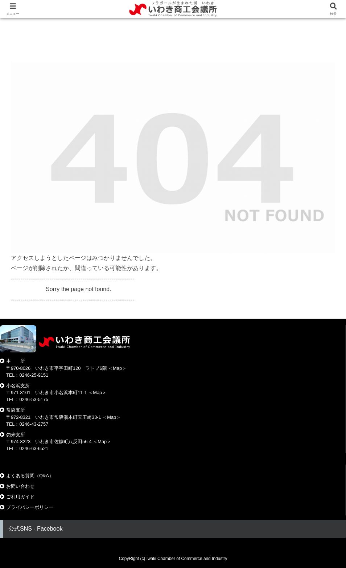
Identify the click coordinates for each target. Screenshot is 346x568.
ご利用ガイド (20, 496)
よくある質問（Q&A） (30, 475)
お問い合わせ (20, 486)
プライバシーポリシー (29, 507)
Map (117, 368)
